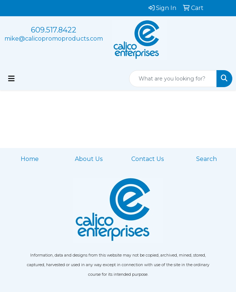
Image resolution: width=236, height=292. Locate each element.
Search (206, 158)
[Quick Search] (173, 78)
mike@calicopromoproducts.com (53, 38)
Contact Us (147, 158)
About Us (89, 158)
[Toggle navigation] (11, 78)
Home (30, 158)
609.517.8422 (53, 29)
